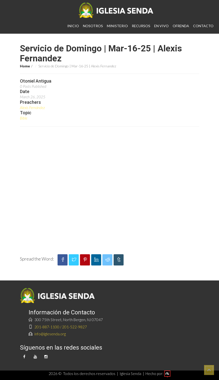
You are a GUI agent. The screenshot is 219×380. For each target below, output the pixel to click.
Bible (23, 118)
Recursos (141, 26)
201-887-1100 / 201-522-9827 (60, 327)
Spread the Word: (37, 258)
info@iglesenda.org (50, 334)
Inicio (73, 26)
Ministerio (117, 26)
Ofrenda (181, 26)
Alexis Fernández (32, 107)
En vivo (161, 26)
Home (25, 66)
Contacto (203, 26)
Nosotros (93, 26)
